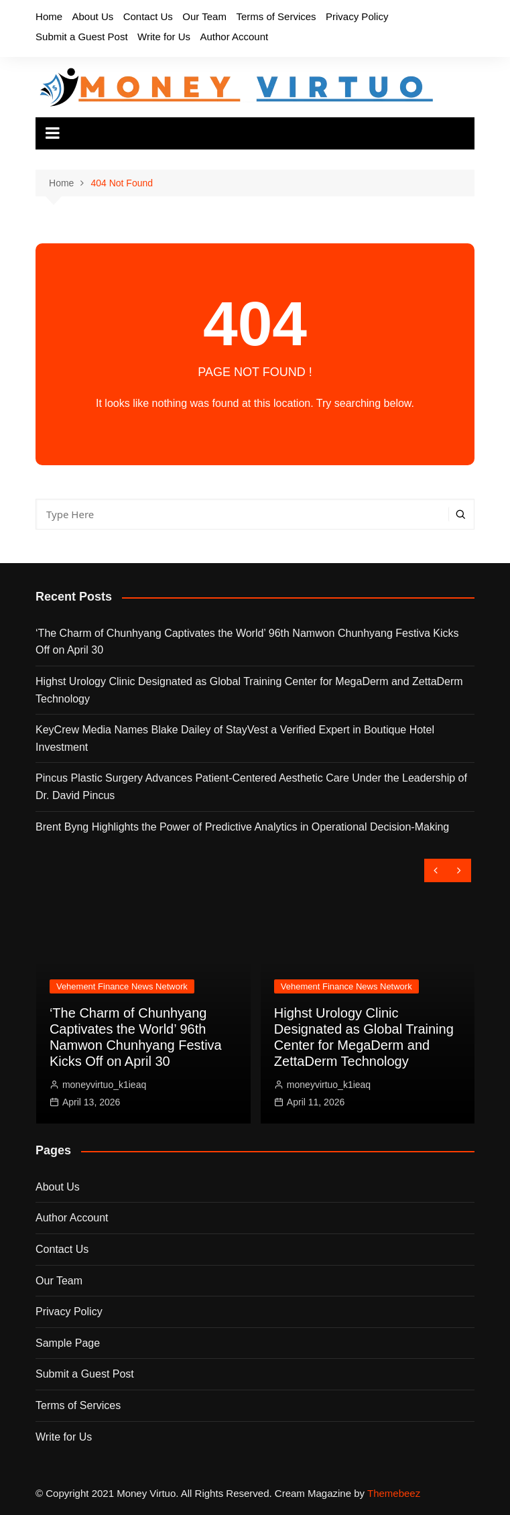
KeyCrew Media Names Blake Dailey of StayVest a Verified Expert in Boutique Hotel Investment (235, 738)
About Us (93, 16)
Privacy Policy (357, 16)
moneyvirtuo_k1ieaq (104, 1084)
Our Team (204, 16)
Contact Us (148, 16)
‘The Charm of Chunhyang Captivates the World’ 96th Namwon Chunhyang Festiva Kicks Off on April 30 (247, 641)
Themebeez (393, 1493)
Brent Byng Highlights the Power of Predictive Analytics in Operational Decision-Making (242, 827)
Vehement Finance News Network (122, 986)
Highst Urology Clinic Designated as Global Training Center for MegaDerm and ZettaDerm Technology (249, 690)
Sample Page (68, 1343)
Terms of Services (276, 16)
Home (49, 16)
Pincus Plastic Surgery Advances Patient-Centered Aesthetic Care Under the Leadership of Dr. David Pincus (251, 786)
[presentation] (436, 870)
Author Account (234, 36)
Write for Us (163, 36)
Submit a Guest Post (82, 36)
